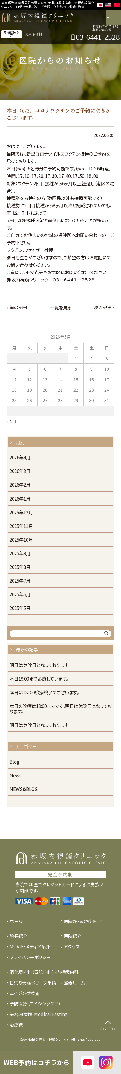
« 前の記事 (17, 307)
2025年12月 (21, 512)
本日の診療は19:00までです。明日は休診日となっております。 (60, 708)
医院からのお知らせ (83, 921)
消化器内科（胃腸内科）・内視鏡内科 (44, 972)
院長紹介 (18, 936)
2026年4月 (20, 458)
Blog (14, 762)
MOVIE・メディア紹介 (30, 946)
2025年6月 (20, 594)
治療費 (16, 1024)
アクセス (71, 946)
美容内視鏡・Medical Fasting (39, 1014)
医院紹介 (73, 936)
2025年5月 (20, 608)
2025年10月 (21, 540)
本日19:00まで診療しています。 (39, 679)
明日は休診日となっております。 (40, 665)
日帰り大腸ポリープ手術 (33, 982)
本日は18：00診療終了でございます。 (44, 692)
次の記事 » (104, 307)
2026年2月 (20, 485)
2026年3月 (20, 471)
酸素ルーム (74, 982)
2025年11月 (21, 526)
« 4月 (11, 421)
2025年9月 (20, 553)
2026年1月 (20, 499)
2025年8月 (20, 567)
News (16, 776)
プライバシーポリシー (30, 957)
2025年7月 (20, 581)
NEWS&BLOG (24, 789)
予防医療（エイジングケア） (35, 1003)
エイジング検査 (24, 993)
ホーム (16, 921)
